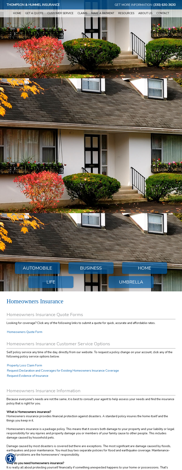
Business (91, 268)
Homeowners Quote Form (24, 332)
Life (50, 282)
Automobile (37, 268)
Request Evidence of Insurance (27, 376)
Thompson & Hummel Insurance (33, 5)
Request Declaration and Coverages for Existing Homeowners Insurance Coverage (63, 371)
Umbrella (131, 282)
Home (144, 268)
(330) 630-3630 (164, 5)
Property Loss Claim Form (24, 366)
